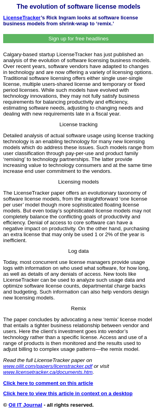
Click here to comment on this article (48, 383)
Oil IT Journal (25, 405)
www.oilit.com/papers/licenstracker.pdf (47, 366)
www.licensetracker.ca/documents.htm (48, 372)
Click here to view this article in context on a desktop (67, 393)
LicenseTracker (22, 18)
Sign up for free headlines (79, 39)
